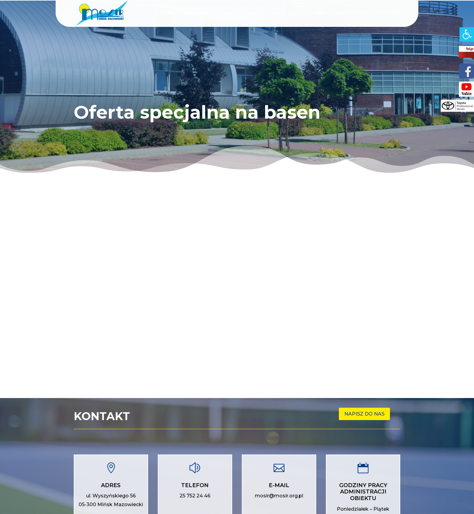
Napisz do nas (364, 414)
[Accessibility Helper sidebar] (466, 34)
